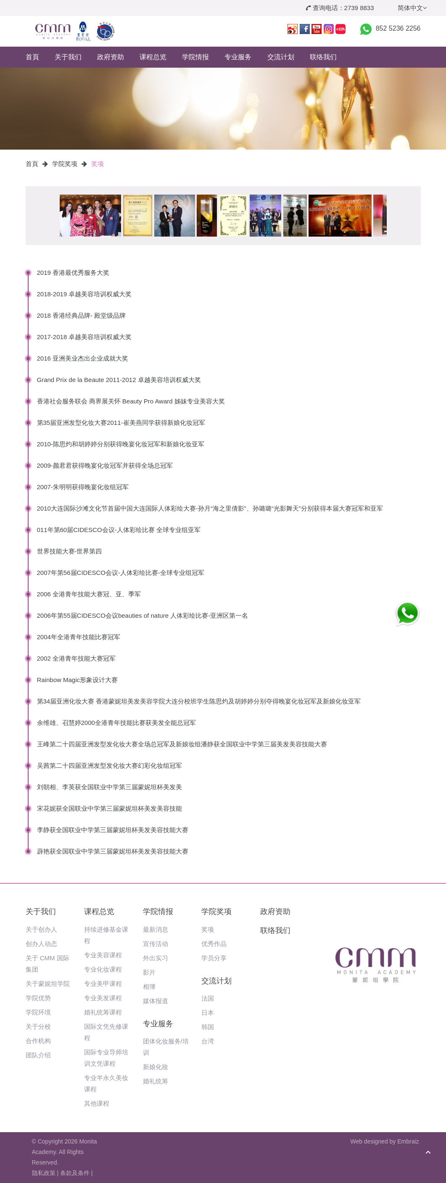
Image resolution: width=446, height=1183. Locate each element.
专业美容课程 (103, 955)
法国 (207, 998)
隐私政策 (43, 1173)
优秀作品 (214, 943)
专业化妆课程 (103, 969)
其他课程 (96, 1103)
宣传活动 (155, 943)
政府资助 (110, 57)
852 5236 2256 (398, 28)
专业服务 (237, 57)
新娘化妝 (155, 1066)
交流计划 (280, 57)
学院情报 (195, 57)
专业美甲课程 (103, 983)
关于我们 (68, 57)
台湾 (207, 1041)
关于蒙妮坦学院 (48, 983)
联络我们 (323, 57)
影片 (149, 972)
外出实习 (155, 958)
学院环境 (38, 1012)
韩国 (207, 1026)
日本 (207, 1012)
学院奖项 (64, 163)
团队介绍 (38, 1055)
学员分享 (214, 958)
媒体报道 (155, 1000)
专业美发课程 (103, 997)
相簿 (149, 986)
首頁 (32, 57)
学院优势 (38, 997)
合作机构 (38, 1040)
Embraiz (408, 1141)
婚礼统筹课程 (103, 1012)
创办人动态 (41, 943)
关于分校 (38, 1026)
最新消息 (155, 929)
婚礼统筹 (155, 1081)
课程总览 (153, 57)
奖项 (97, 163)
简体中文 (412, 7)
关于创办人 (41, 929)
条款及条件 (75, 1173)
